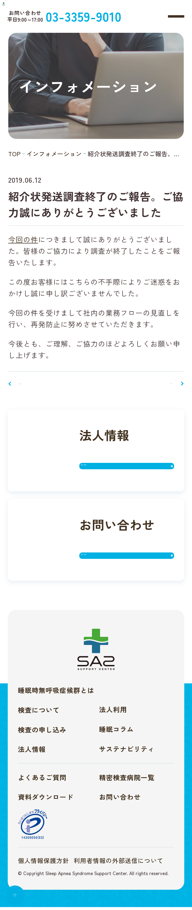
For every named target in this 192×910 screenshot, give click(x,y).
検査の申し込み (42, 732)
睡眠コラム (116, 732)
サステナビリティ (127, 751)
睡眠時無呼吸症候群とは (56, 693)
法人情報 (32, 752)
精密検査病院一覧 (127, 780)
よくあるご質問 (42, 780)
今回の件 (23, 239)
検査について (39, 712)
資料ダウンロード (45, 799)
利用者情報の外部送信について (118, 863)
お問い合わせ (120, 799)
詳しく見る (107, 472)
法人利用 (113, 712)
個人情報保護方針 (43, 863)
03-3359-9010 (121, 15)
